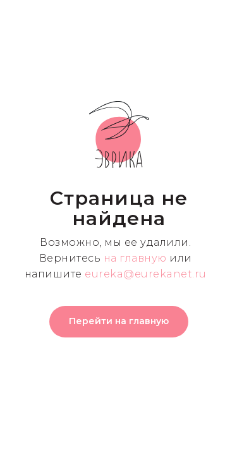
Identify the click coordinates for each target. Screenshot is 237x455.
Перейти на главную (119, 321)
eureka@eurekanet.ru (146, 274)
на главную (135, 258)
